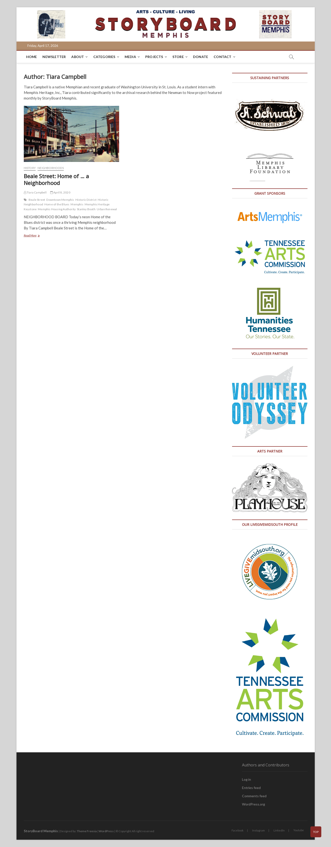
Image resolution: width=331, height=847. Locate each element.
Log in (246, 779)
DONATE (200, 57)
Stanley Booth (86, 209)
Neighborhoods (51, 168)
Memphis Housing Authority (57, 209)
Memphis (77, 204)
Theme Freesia (87, 831)
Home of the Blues (56, 204)
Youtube (298, 830)
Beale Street (37, 199)
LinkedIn (279, 830)
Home (31, 57)
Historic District (86, 199)
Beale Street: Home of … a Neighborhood (56, 179)
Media (130, 57)
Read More (38, 235)
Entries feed (251, 788)
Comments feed (254, 796)
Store (178, 57)
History (30, 168)
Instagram (258, 830)
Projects (154, 57)
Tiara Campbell (35, 192)
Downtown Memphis (60, 199)
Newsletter (54, 57)
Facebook (237, 830)
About (77, 57)
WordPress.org (253, 804)
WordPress (106, 831)
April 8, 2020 (60, 192)
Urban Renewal (107, 209)
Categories (104, 57)
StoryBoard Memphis (41, 831)
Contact (222, 57)
